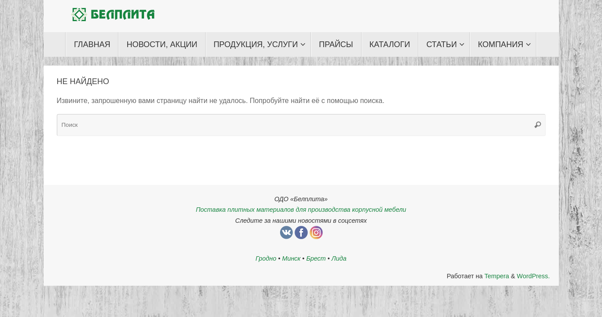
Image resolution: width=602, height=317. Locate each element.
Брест (315, 258)
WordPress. (533, 276)
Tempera (496, 276)
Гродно (265, 258)
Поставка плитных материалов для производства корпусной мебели (301, 209)
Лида (339, 258)
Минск (291, 258)
